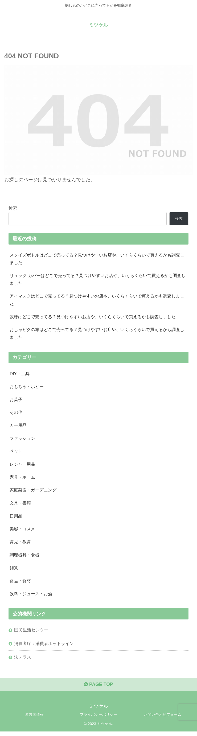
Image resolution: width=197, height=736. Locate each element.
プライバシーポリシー (98, 719)
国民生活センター (31, 633)
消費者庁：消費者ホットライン (44, 647)
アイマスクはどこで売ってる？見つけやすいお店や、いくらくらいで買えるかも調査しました (97, 300)
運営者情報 (34, 719)
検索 (13, 207)
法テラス (22, 661)
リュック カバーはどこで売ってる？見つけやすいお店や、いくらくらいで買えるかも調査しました (98, 280)
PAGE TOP (98, 689)
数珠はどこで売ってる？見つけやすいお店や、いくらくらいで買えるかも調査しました (93, 317)
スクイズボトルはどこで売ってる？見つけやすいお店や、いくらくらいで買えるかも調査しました (97, 259)
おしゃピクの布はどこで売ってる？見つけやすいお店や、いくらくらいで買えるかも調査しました (97, 334)
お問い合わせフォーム (162, 719)
